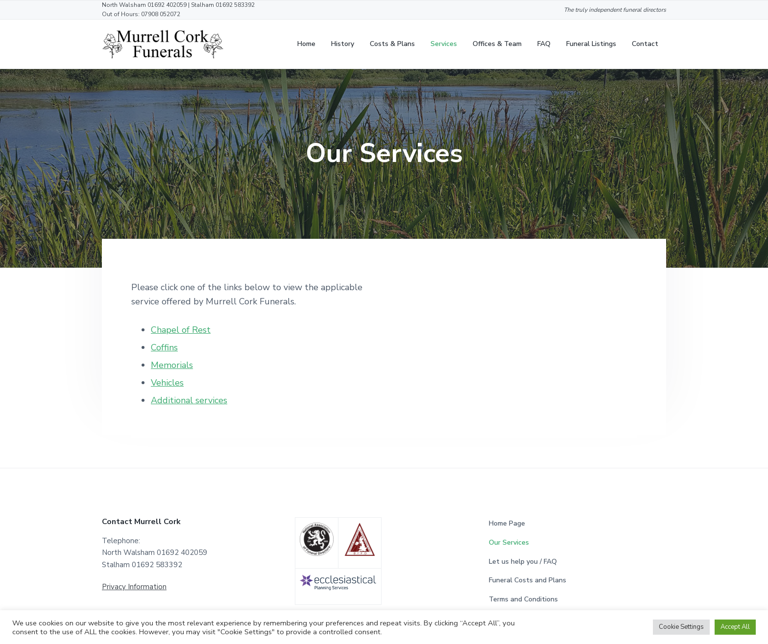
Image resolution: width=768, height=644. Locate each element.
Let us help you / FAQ (523, 561)
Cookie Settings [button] (681, 626)
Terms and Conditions (523, 599)
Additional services (189, 400)
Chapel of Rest (181, 330)
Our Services (509, 542)
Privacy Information (134, 587)
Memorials (172, 365)
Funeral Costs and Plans (527, 580)
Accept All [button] (735, 626)
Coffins (164, 347)
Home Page (507, 523)
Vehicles (167, 383)
